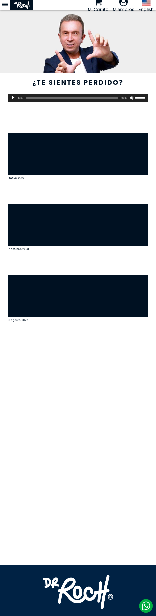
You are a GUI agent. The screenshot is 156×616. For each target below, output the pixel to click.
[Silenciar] (132, 98)
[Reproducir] (13, 98)
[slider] (72, 98)
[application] (78, 98)
